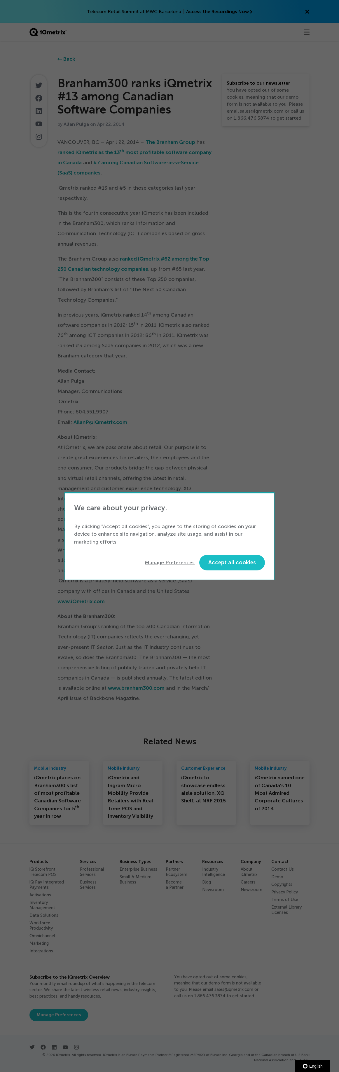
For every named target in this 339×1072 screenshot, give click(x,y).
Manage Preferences (170, 562)
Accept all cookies (232, 562)
